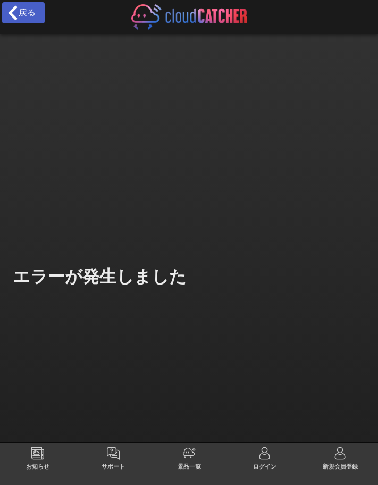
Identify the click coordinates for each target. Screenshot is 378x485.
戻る (21, 12)
